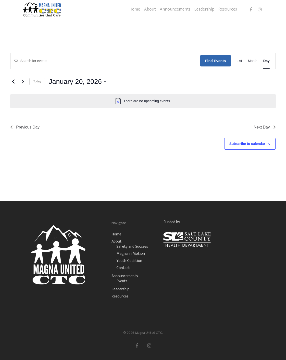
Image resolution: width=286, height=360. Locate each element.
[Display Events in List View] (239, 61)
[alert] (143, 101)
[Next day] (23, 82)
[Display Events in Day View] (266, 61)
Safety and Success (132, 246)
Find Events (215, 61)
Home (116, 234)
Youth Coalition (129, 260)
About (117, 241)
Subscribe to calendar (247, 144)
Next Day (265, 127)
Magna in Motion (130, 253)
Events (121, 281)
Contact (123, 267)
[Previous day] (13, 82)
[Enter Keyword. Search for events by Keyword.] (105, 61)
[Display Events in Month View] (252, 61)
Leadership (120, 289)
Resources (120, 296)
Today (37, 81)
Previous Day (24, 127)
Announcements (125, 276)
